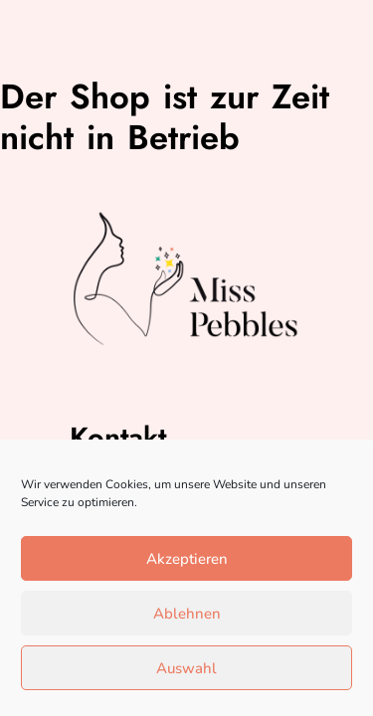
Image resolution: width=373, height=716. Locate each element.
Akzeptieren (187, 559)
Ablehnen (187, 614)
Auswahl (186, 668)
